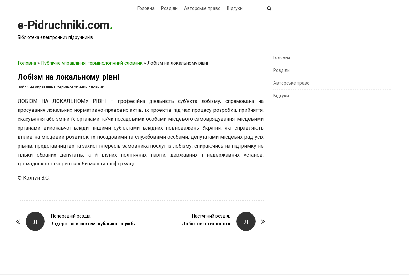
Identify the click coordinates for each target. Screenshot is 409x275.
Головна (146, 8)
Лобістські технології (206, 223)
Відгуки (235, 8)
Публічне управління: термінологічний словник (92, 63)
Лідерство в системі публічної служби (93, 223)
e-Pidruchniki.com (64, 25)
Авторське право (202, 8)
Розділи (169, 8)
